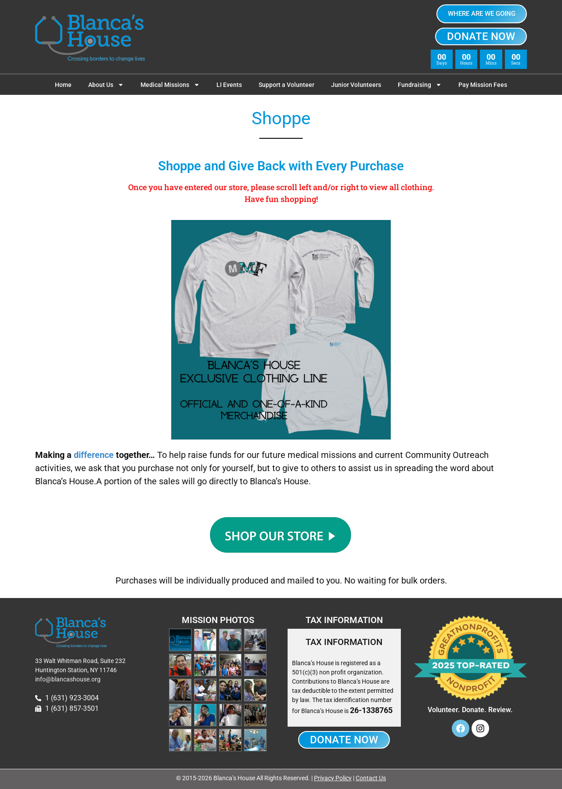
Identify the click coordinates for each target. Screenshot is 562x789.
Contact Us (371, 778)
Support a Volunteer (286, 84)
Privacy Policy (333, 778)
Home (63, 84)
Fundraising (420, 84)
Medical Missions (170, 84)
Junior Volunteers (356, 84)
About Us (106, 84)
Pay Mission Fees (482, 84)
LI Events (229, 84)
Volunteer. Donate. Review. (470, 710)
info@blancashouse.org (68, 679)
